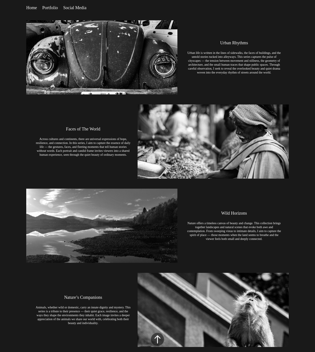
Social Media (74, 7)
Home (31, 7)
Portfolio (50, 7)
